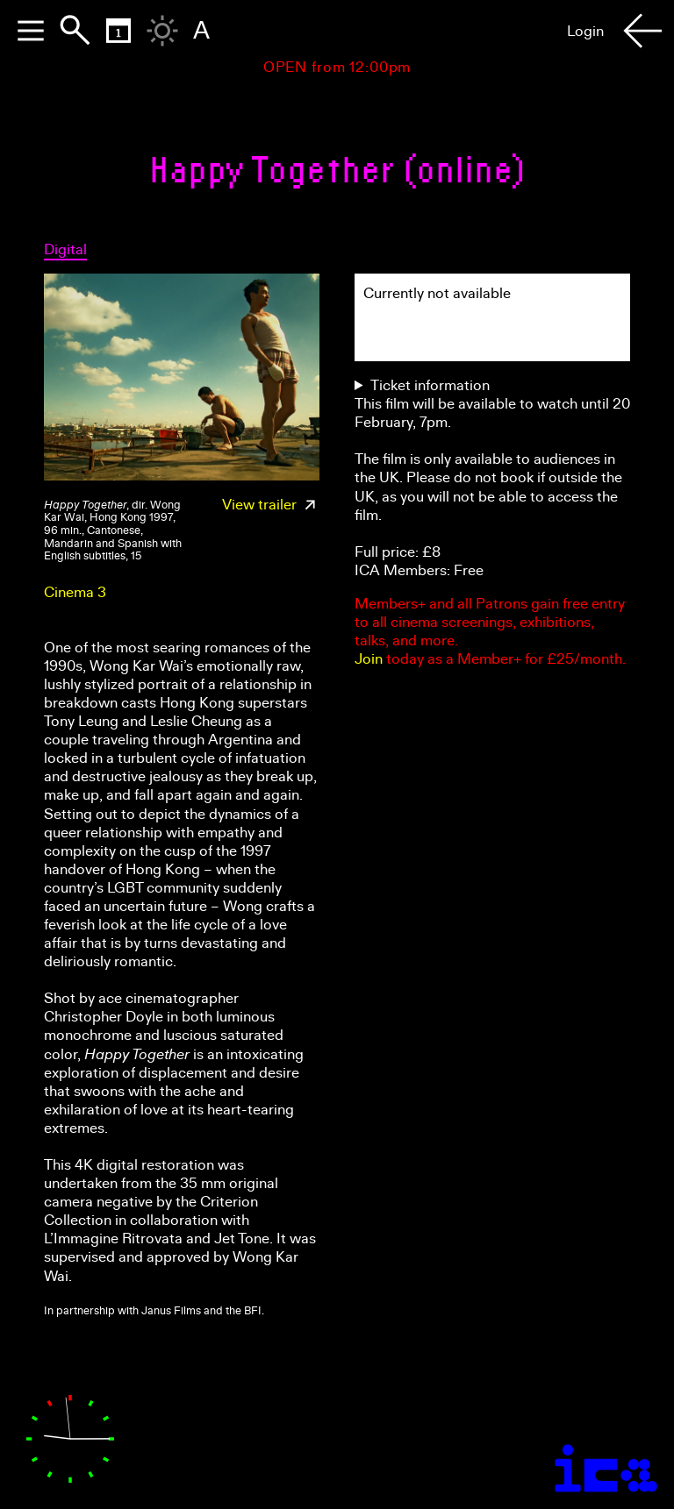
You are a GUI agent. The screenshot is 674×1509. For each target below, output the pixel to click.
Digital (65, 249)
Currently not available (437, 293)
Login (585, 31)
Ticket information (430, 385)
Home (247, 31)
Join (369, 659)
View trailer (270, 504)
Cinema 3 (75, 592)
